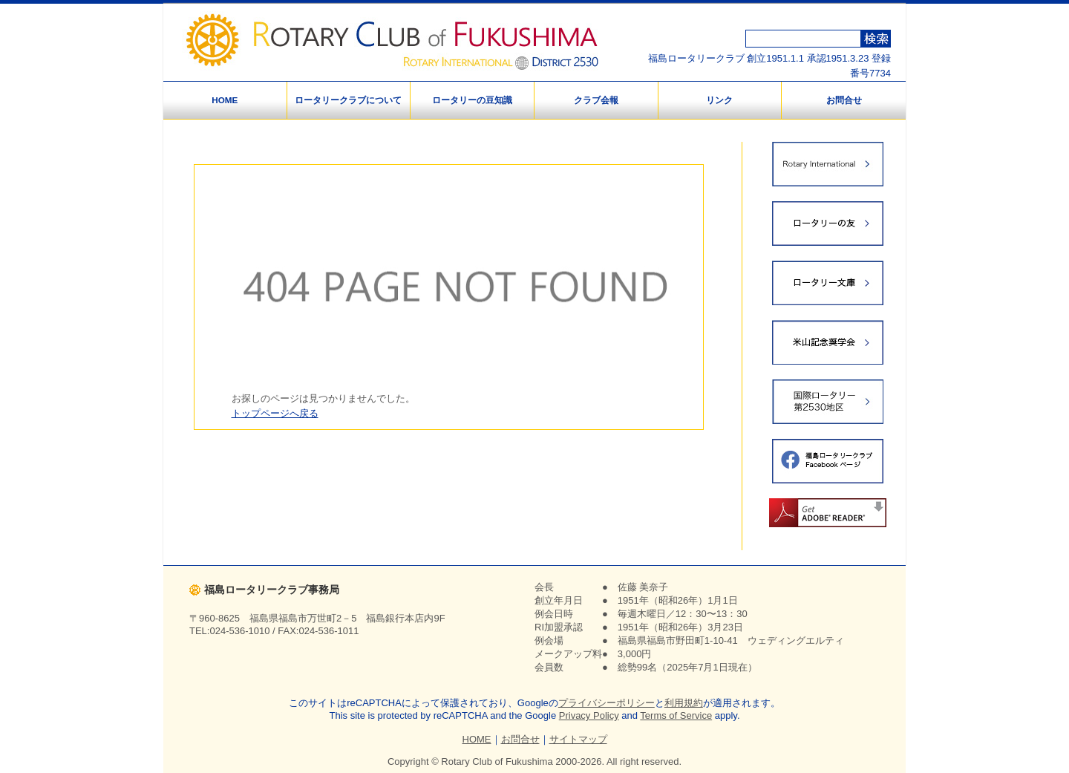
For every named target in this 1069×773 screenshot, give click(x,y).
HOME (225, 100)
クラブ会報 (596, 100)
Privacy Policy (589, 715)
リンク (719, 100)
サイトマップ (578, 739)
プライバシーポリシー (606, 702)
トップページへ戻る (275, 413)
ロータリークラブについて (348, 100)
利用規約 (683, 702)
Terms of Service (676, 715)
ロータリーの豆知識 (472, 100)
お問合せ (844, 100)
